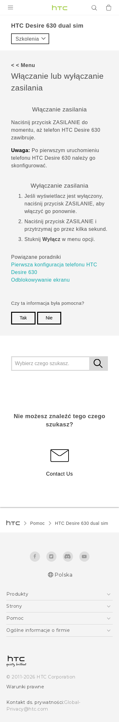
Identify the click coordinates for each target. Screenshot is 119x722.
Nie (49, 317)
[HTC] (59, 7)
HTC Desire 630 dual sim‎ (81, 523)
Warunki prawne (25, 687)
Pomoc (37, 523)
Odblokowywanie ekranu (40, 280)
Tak (23, 317)
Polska (63, 575)
